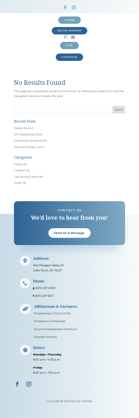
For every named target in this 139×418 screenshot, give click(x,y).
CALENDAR (69, 57)
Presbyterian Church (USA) (52, 313)
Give (69, 45)
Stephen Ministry (45, 337)
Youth (18, 183)
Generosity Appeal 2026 (30, 140)
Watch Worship (69, 30)
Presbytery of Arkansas (49, 321)
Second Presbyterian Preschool (55, 329)
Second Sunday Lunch (29, 147)
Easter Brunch (24, 128)
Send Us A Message (69, 233)
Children (20, 170)
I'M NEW (69, 20)
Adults (18, 164)
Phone (38, 281)
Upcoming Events (26, 176)
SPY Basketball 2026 (28, 134)
